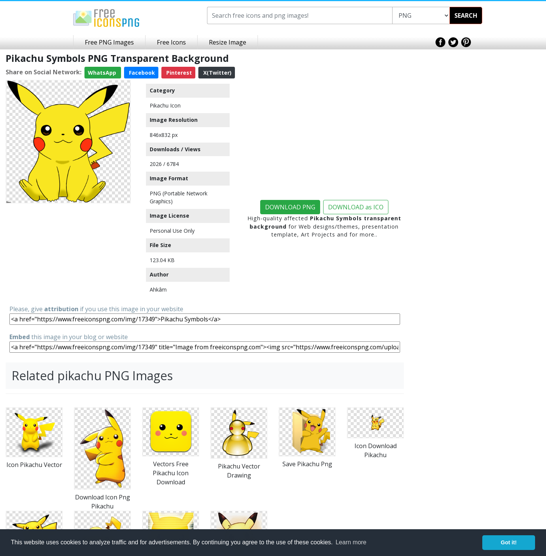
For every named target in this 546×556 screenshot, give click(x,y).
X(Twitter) (217, 72)
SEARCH (465, 15)
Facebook (141, 72)
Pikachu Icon (165, 105)
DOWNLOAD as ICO (355, 207)
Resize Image (227, 42)
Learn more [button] (351, 542)
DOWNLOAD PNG (290, 207)
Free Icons (171, 42)
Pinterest (178, 72)
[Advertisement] (68, 253)
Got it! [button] (509, 542)
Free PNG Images (109, 42)
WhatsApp (103, 72)
